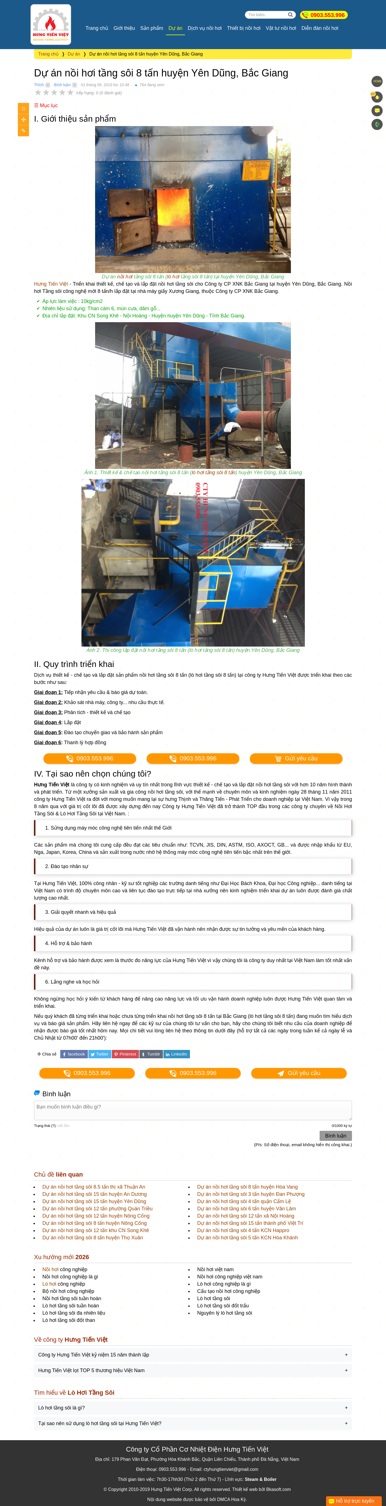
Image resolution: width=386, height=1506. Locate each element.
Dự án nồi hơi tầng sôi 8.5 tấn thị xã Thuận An (93, 1187)
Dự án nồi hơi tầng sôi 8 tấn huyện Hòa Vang (247, 1187)
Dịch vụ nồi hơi (205, 28)
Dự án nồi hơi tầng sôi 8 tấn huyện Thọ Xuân (92, 1237)
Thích (39, 85)
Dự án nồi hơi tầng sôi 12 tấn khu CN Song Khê (95, 1230)
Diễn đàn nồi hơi (319, 28)
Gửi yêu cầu (296, 758)
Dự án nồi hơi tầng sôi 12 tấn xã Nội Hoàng (245, 1216)
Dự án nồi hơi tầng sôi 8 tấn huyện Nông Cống (94, 1223)
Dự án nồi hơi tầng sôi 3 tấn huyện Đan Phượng (251, 1194)
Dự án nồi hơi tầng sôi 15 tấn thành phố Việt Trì (250, 1223)
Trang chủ (97, 28)
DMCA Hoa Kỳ (231, 1499)
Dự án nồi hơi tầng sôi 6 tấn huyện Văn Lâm (246, 1208)
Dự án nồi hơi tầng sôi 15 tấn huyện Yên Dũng (94, 1201)
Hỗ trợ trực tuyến (355, 1501)
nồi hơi (124, 276)
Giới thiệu (124, 28)
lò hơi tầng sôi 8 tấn (213, 472)
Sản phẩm (151, 28)
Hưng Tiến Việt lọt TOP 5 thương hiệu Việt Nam (91, 1370)
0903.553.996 (328, 15)
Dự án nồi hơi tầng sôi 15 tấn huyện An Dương (94, 1194)
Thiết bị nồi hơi (243, 28)
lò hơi (173, 276)
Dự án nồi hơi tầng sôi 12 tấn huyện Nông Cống (95, 1216)
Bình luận (62, 85)
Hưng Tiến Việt (51, 284)
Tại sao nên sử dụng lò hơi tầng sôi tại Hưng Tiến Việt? (99, 1423)
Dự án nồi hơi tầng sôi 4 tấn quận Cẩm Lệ (244, 1201)
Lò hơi (49, 1284)
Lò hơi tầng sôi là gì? (61, 1408)
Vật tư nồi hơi (281, 28)
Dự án (175, 28)
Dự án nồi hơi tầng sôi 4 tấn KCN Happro (243, 1230)
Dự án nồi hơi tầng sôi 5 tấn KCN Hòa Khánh (247, 1237)
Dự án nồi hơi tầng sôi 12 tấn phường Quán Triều (97, 1208)
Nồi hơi (50, 1269)
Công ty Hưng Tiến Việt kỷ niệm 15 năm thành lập (93, 1355)
